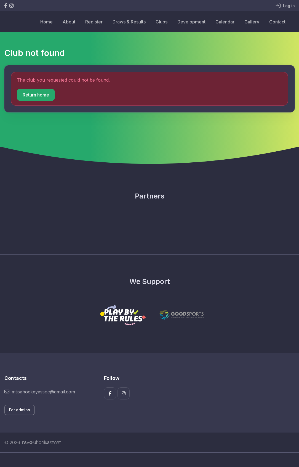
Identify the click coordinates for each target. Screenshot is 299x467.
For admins (19, 409)
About (69, 22)
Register (94, 22)
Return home (36, 95)
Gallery (251, 22)
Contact (277, 22)
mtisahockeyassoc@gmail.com (39, 391)
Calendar (224, 22)
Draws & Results (129, 22)
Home (46, 22)
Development (191, 22)
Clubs (161, 22)
